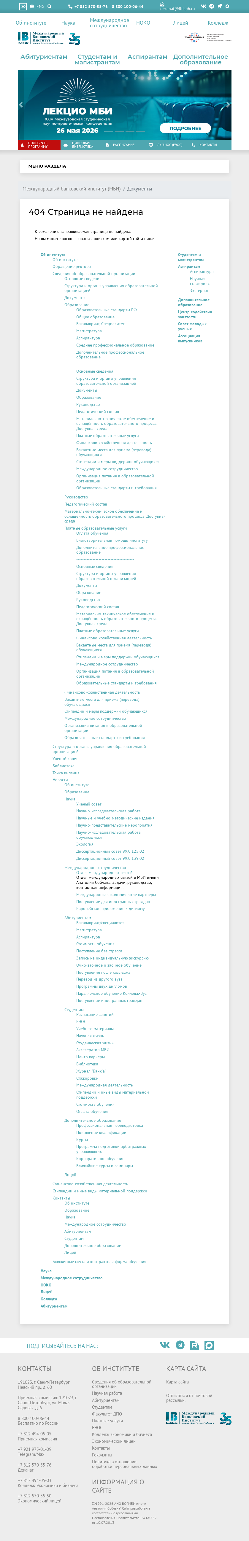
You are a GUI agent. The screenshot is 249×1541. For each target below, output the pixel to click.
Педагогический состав (97, 411)
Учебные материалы (95, 1028)
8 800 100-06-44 (127, 6)
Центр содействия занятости (195, 314)
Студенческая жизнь (95, 1043)
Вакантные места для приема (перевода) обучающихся (113, 452)
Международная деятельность (104, 1085)
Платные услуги (107, 1421)
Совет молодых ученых (192, 326)
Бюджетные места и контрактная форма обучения (99, 1261)
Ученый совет (65, 758)
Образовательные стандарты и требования (116, 487)
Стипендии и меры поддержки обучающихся (117, 461)
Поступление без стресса (99, 951)
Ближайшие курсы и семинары (104, 1165)
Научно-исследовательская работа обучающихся (108, 835)
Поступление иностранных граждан (109, 1000)
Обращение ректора (72, 266)
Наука (68, 22)
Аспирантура (88, 338)
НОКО (143, 22)
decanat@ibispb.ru (177, 6)
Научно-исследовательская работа (108, 811)
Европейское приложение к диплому (110, 908)
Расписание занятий (95, 1014)
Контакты (61, 1198)
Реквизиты (102, 1455)
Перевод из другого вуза (99, 979)
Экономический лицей (114, 1441)
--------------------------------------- (105, 364)
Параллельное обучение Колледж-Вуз (111, 993)
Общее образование (95, 317)
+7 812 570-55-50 (34, 1496)
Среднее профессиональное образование (115, 345)
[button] (21, 105)
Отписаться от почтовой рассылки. (189, 1397)
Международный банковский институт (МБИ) (72, 188)
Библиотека (63, 765)
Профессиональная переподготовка (109, 1125)
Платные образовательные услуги (107, 435)
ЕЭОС (81, 1021)
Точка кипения (66, 773)
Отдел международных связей (104, 872)
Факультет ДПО (107, 1414)
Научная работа (107, 1393)
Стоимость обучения (95, 943)
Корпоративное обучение (100, 1158)
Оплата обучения (92, 533)
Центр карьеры (90, 1056)
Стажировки (87, 1078)
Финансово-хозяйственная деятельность (114, 442)
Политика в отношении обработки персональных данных (124, 1464)
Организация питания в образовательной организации (115, 478)
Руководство (88, 404)
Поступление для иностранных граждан (113, 901)
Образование (76, 304)
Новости (60, 779)
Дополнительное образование (200, 59)
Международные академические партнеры (116, 894)
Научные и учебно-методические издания (115, 818)
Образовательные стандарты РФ (106, 309)
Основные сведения (82, 278)
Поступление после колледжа (103, 972)
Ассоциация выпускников (190, 338)
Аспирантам (147, 56)
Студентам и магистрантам (97, 59)
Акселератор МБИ (93, 1049)
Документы (74, 297)
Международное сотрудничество (107, 22)
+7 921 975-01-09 (34, 1449)
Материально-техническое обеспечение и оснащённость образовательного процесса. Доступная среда (116, 423)
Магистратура (89, 330)
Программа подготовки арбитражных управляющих (111, 1149)
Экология (84, 844)
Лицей (180, 22)
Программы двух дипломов (101, 986)
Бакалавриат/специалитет (100, 922)
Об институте (31, 22)
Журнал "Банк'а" (91, 1071)
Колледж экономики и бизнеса (122, 1434)
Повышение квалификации (101, 1132)
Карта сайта (177, 1382)
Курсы (82, 1139)
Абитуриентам (43, 56)
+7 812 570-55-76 (91, 6)
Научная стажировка (201, 281)
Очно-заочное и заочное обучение (109, 965)
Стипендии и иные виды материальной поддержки (112, 1094)
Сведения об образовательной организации (94, 273)
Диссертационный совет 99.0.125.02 (110, 851)
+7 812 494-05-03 (34, 1480)
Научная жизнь (90, 1035)
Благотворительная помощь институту (112, 540)
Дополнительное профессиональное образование (110, 354)
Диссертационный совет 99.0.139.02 (110, 858)
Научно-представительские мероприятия (114, 825)
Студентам (74, 1009)
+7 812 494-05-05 (34, 1434)
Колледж (218, 22)
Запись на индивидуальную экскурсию (112, 958)
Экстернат (199, 290)
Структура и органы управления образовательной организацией (111, 288)
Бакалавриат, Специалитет (100, 323)
